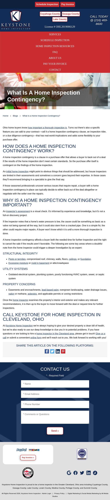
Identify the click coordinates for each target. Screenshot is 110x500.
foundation (85, 259)
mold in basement (40, 263)
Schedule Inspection (47, 4)
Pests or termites (17, 259)
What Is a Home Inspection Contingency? (41, 116)
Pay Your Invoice (55, 63)
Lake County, (32, 488)
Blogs (15, 116)
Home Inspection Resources (55, 46)
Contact (55, 69)
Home (5, 116)
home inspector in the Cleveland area (55, 333)
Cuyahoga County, (100, 484)
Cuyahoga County (50, 14)
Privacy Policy (59, 493)
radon (11, 294)
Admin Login (46, 493)
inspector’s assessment (18, 211)
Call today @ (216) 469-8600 (99, 20)
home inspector (20, 300)
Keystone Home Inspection (19, 325)
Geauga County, (20, 488)
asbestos (32, 294)
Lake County (60, 19)
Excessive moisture (18, 263)
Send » (55, 431)
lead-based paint (50, 290)
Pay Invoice (67, 4)
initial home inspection (17, 171)
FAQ (55, 52)
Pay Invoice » (28, 457)
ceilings (73, 259)
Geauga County (70, 14)
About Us (55, 58)
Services (55, 34)
